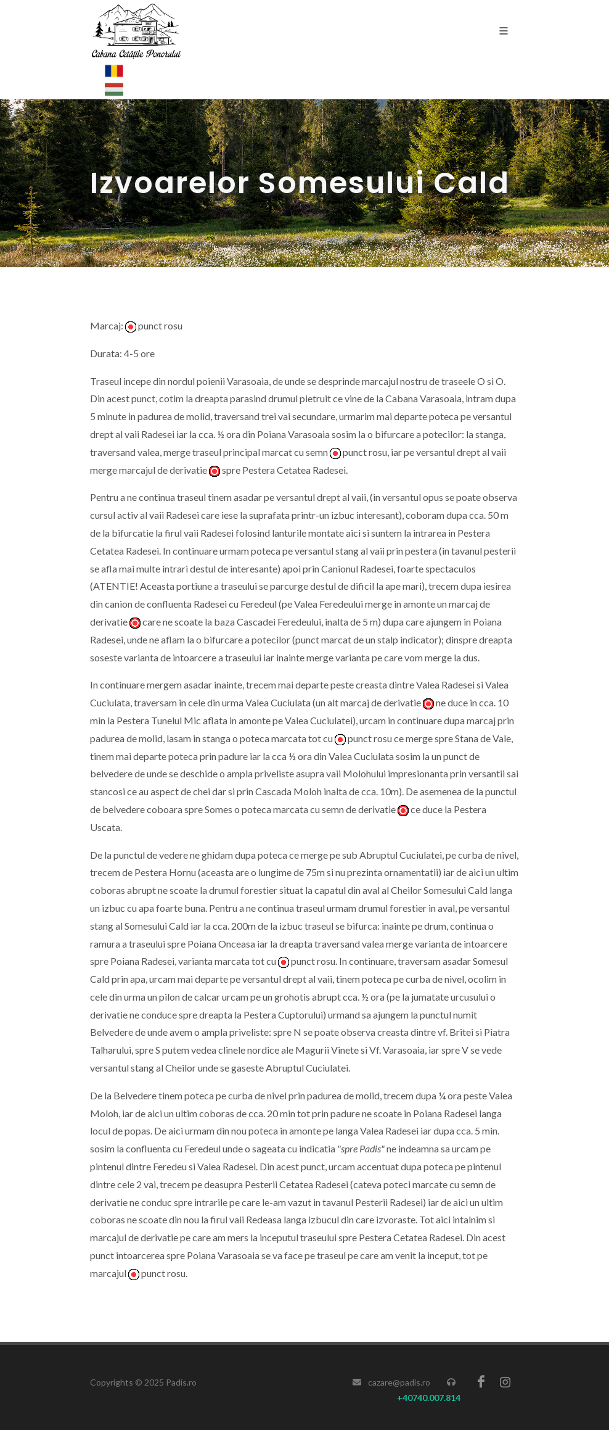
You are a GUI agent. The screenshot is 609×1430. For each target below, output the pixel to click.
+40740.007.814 (428, 1397)
